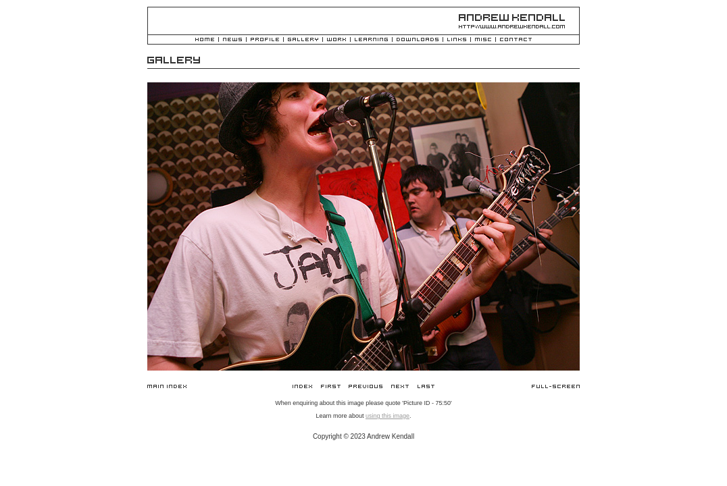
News (232, 40)
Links (456, 40)
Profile (265, 40)
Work (336, 40)
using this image (387, 415)
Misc (483, 40)
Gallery (303, 40)
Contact (516, 40)
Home (204, 40)
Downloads (417, 40)
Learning (371, 40)
